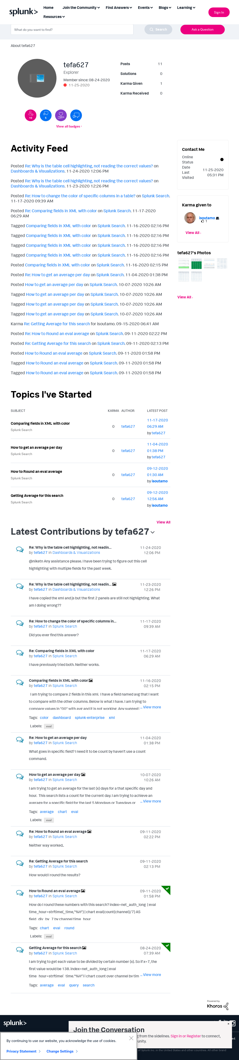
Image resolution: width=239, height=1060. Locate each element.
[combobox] (91, 29)
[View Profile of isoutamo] (160, 481)
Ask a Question (203, 29)
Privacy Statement (21, 1051)
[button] (184, 263)
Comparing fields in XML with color (58, 225)
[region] (68, 1046)
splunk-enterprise (90, 717)
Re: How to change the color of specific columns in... (72, 621)
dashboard (62, 717)
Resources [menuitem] (52, 16)
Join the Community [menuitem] (80, 7)
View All (163, 522)
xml (112, 717)
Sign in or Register (186, 1036)
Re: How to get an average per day (57, 274)
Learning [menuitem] (184, 7)
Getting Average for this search (37, 495)
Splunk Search (155, 195)
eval (49, 726)
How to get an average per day (54, 284)
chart (62, 811)
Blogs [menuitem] (163, 7)
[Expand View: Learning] (194, 7)
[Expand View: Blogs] (170, 7)
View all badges (68, 126)
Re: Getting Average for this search (57, 323)
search (89, 985)
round (69, 928)
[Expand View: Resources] (63, 16)
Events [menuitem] (144, 7)
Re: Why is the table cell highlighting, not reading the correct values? (89, 165)
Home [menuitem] (48, 7)
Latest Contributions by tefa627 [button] (80, 531)
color (44, 717)
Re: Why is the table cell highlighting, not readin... (70, 547)
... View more (150, 569)
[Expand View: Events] (151, 7)
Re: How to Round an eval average (57, 333)
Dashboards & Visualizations (38, 170)
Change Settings (60, 1051)
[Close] (131, 1038)
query (74, 985)
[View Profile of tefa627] (128, 426)
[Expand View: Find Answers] (130, 7)
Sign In (219, 12)
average (47, 811)
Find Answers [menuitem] (117, 7)
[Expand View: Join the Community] (98, 7)
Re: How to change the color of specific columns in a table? (80, 195)
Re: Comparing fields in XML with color (61, 210)
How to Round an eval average (53, 353)
